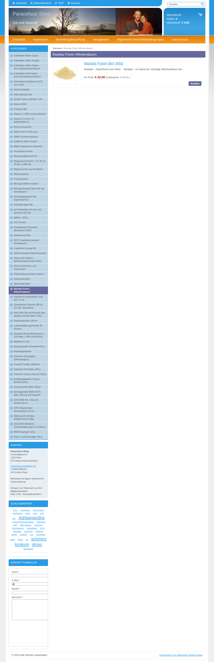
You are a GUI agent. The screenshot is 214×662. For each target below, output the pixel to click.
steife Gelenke (25, 525)
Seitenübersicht (42, 3)
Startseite (21, 3)
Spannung (38, 525)
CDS (42, 513)
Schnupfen (28, 531)
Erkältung (39, 531)
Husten (14, 535)
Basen (20, 540)
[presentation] (40, 631)
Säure (12, 540)
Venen (15, 510)
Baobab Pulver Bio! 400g (103, 63)
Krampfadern (32, 528)
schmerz (38, 539)
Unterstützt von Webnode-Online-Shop (180, 655)
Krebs (27, 513)
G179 (42, 528)
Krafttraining (18, 513)
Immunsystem (38, 510)
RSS (61, 3)
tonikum (22, 544)
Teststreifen (40, 535)
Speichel (23, 535)
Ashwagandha (31, 517)
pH (27, 540)
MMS (35, 513)
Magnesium (25, 510)
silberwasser (28, 549)
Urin (31, 535)
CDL (14, 518)
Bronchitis (17, 531)
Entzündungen (18, 528)
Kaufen (195, 83)
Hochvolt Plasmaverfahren (23, 522)
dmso (37, 544)
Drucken (75, 3)
